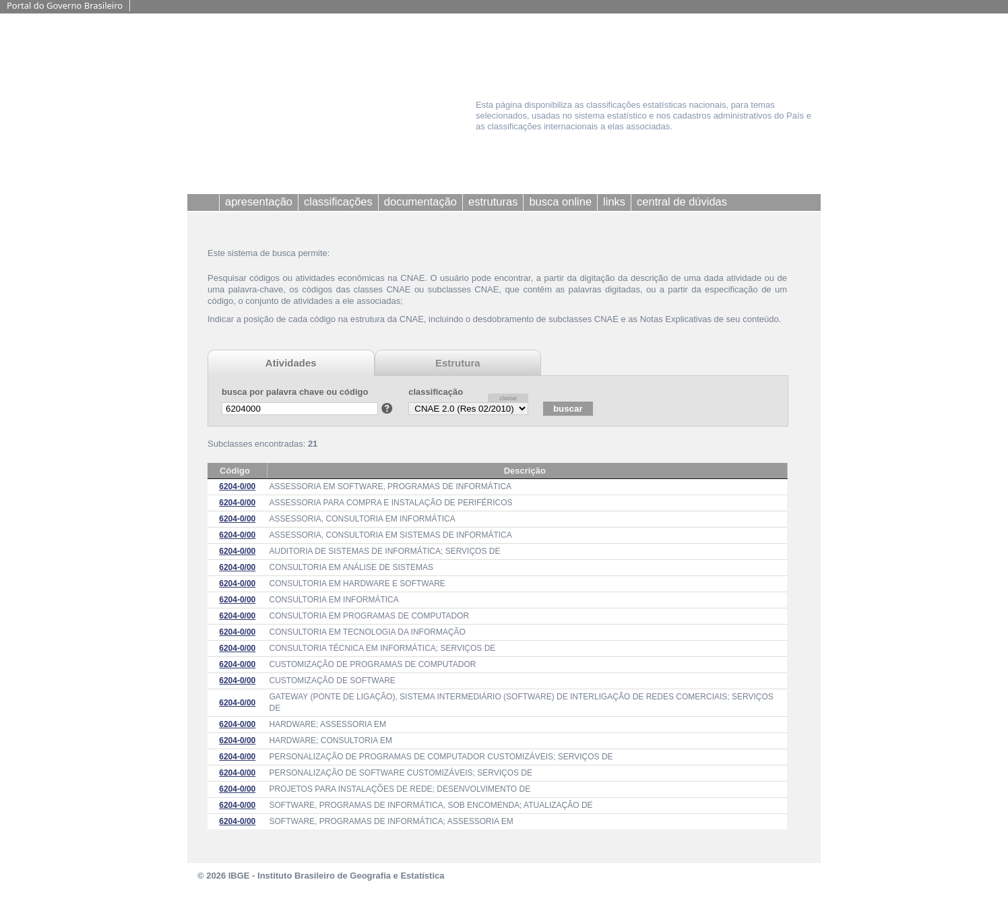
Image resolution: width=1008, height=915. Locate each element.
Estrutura (457, 363)
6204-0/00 (237, 486)
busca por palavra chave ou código (295, 392)
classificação (435, 392)
